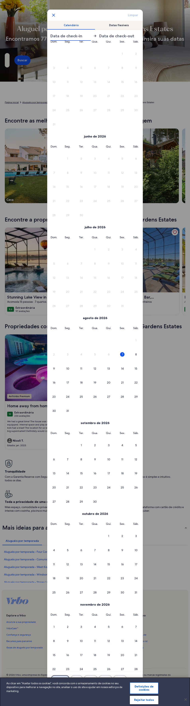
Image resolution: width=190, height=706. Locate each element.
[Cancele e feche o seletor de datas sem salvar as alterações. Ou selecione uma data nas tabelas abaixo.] (53, 15)
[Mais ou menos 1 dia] (76, 678)
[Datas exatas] (60, 678)
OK (95, 689)
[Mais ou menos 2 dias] (90, 678)
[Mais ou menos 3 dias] (105, 678)
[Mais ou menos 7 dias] (120, 678)
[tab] (71, 25)
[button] (68, 68)
